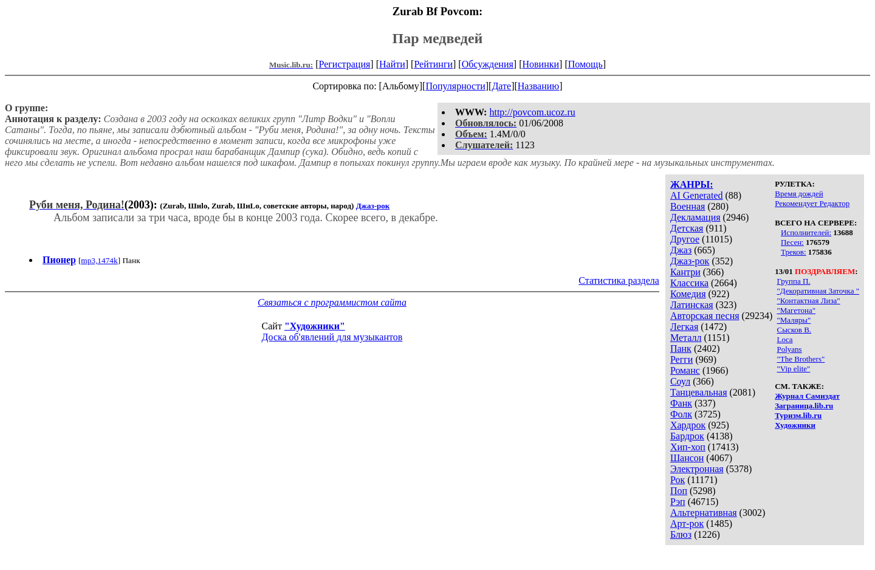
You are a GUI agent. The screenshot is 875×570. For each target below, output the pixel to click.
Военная (687, 206)
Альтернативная (703, 512)
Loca (784, 339)
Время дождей (799, 193)
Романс (685, 370)
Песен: (792, 242)
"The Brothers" (801, 358)
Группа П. (793, 281)
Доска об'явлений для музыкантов (332, 337)
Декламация (695, 217)
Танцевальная (698, 392)
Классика (689, 283)
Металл (686, 337)
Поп (678, 491)
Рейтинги (433, 64)
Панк (680, 348)
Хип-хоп (687, 447)
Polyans (789, 349)
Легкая (684, 326)
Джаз (680, 250)
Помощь (585, 64)
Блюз (680, 534)
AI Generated (696, 195)
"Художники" (314, 326)
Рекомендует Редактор (812, 203)
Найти (392, 64)
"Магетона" (796, 310)
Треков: (793, 251)
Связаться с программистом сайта (332, 302)
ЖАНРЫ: (691, 184)
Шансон (687, 458)
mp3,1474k (99, 260)
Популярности (455, 86)
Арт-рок (687, 523)
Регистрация (345, 64)
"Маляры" (794, 319)
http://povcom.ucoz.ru (532, 112)
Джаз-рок (690, 261)
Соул (680, 381)
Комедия (688, 294)
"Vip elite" (793, 368)
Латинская (691, 305)
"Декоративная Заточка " (818, 290)
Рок (677, 480)
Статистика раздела (618, 280)
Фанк (681, 403)
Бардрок (687, 436)
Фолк (681, 414)
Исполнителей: (806, 232)
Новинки (540, 64)
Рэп (677, 501)
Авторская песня (704, 316)
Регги (681, 359)
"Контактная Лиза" (808, 300)
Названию (539, 86)
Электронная (697, 469)
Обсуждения (487, 64)
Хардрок (687, 425)
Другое (684, 239)
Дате (501, 86)
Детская (687, 228)
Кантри (685, 272)
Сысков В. (794, 329)
